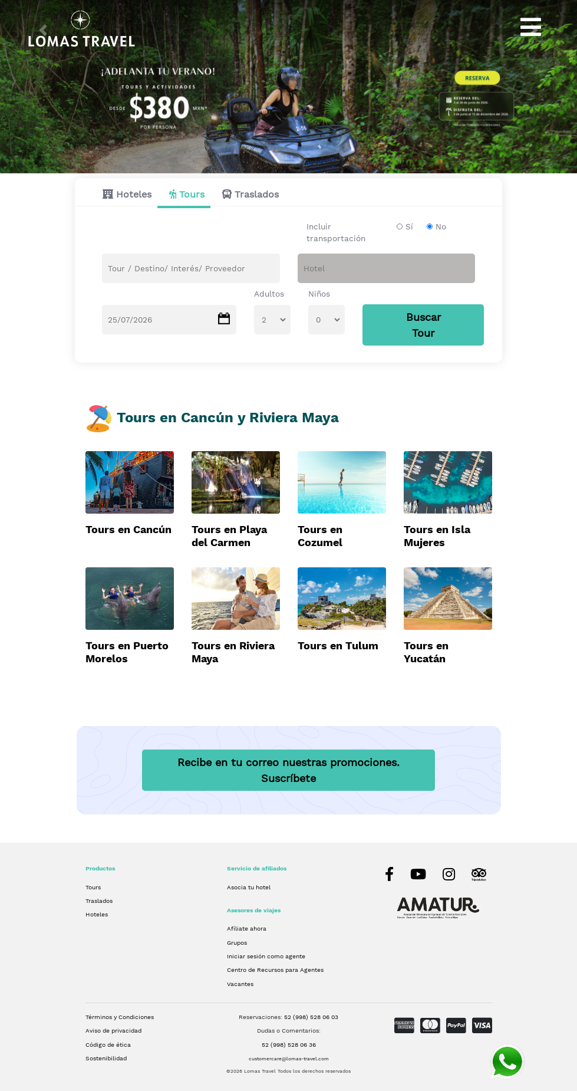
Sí (409, 226)
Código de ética (108, 1044)
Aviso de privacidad (113, 1030)
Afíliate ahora (246, 928)
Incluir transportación (335, 232)
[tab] (124, 194)
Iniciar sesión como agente (266, 955)
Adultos (269, 293)
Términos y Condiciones (119, 1016)
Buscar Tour (423, 325)
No (441, 226)
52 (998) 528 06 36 (289, 1044)
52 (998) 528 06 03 (311, 1016)
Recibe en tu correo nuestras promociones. (288, 770)
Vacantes (240, 983)
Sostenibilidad (106, 1058)
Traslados (257, 194)
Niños (319, 293)
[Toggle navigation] (531, 27)
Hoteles (133, 194)
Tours (192, 194)
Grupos (237, 942)
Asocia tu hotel (249, 886)
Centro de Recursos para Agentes (275, 969)
